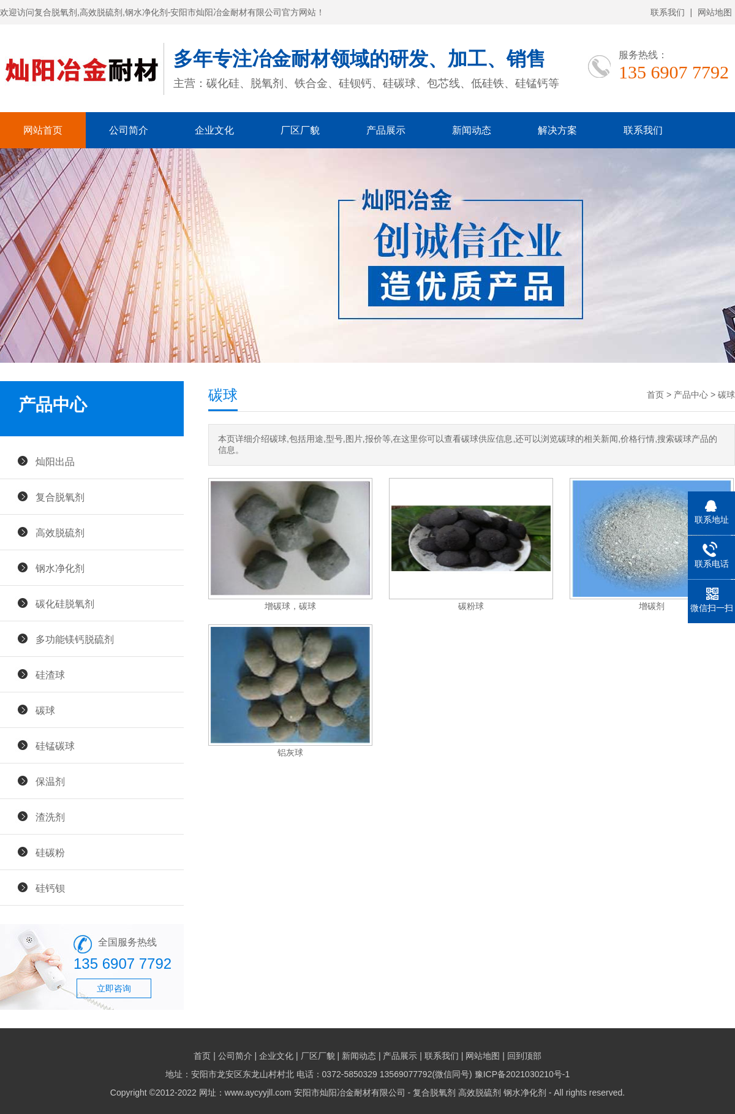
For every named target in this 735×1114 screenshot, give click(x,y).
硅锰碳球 (55, 745)
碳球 (45, 710)
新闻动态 (471, 130)
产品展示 (385, 130)
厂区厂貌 (300, 130)
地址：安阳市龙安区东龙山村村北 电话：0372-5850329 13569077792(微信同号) (320, 1074)
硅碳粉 (50, 852)
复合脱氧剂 (60, 496)
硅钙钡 (50, 887)
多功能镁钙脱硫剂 (75, 639)
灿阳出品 (55, 461)
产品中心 (691, 395)
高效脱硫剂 (60, 532)
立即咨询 (114, 988)
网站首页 (42, 130)
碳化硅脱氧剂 (65, 603)
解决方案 (557, 130)
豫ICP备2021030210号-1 (522, 1074)
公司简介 (128, 130)
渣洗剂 (50, 816)
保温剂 (50, 781)
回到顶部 (524, 1056)
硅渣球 (50, 674)
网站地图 (715, 12)
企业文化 (214, 130)
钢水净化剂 (60, 568)
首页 (655, 395)
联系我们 (667, 12)
